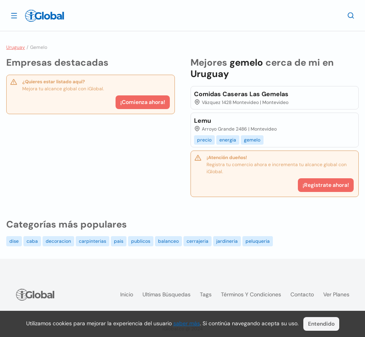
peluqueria (258, 241)
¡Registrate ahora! (326, 184)
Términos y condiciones (251, 294)
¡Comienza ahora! (142, 102)
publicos (140, 241)
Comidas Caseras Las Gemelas (241, 94)
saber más (186, 323)
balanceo (168, 241)
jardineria (227, 241)
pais (118, 241)
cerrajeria (197, 241)
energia (227, 140)
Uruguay (15, 47)
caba (32, 241)
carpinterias (92, 241)
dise (14, 241)
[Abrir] (14, 15)
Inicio (126, 294)
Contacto (302, 294)
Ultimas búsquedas (166, 294)
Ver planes (336, 294)
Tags (206, 294)
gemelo (252, 140)
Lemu (202, 121)
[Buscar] (351, 15)
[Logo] (44, 15)
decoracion (58, 241)
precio (204, 140)
